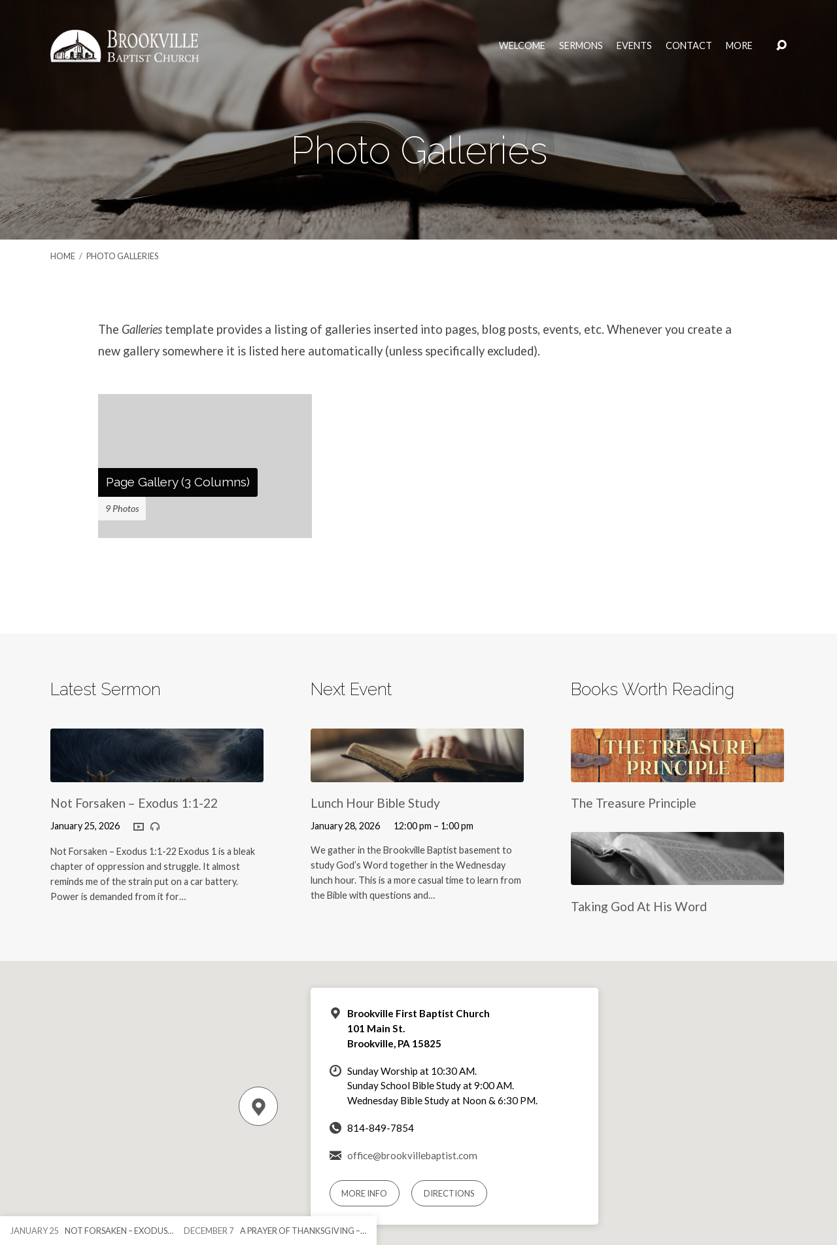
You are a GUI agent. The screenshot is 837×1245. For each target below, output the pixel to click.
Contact (689, 45)
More (739, 45)
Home (62, 256)
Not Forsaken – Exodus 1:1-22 (134, 802)
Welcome (522, 45)
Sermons (581, 45)
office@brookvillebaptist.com (412, 1155)
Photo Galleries (122, 256)
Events (634, 45)
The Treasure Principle (633, 802)
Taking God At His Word (639, 906)
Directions (449, 1193)
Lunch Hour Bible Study (375, 802)
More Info (364, 1193)
